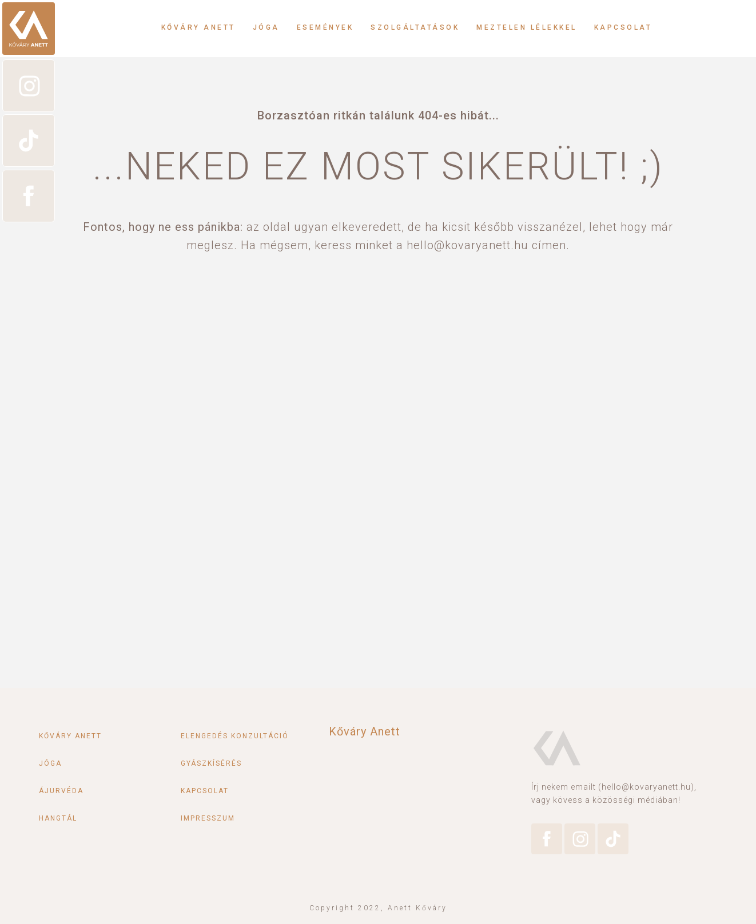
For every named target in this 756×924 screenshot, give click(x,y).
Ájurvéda (61, 791)
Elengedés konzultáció (235, 736)
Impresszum (208, 818)
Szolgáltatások (415, 27)
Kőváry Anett (198, 27)
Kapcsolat (623, 27)
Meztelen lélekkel (526, 27)
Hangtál (58, 818)
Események (325, 27)
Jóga (266, 27)
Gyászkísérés (211, 763)
